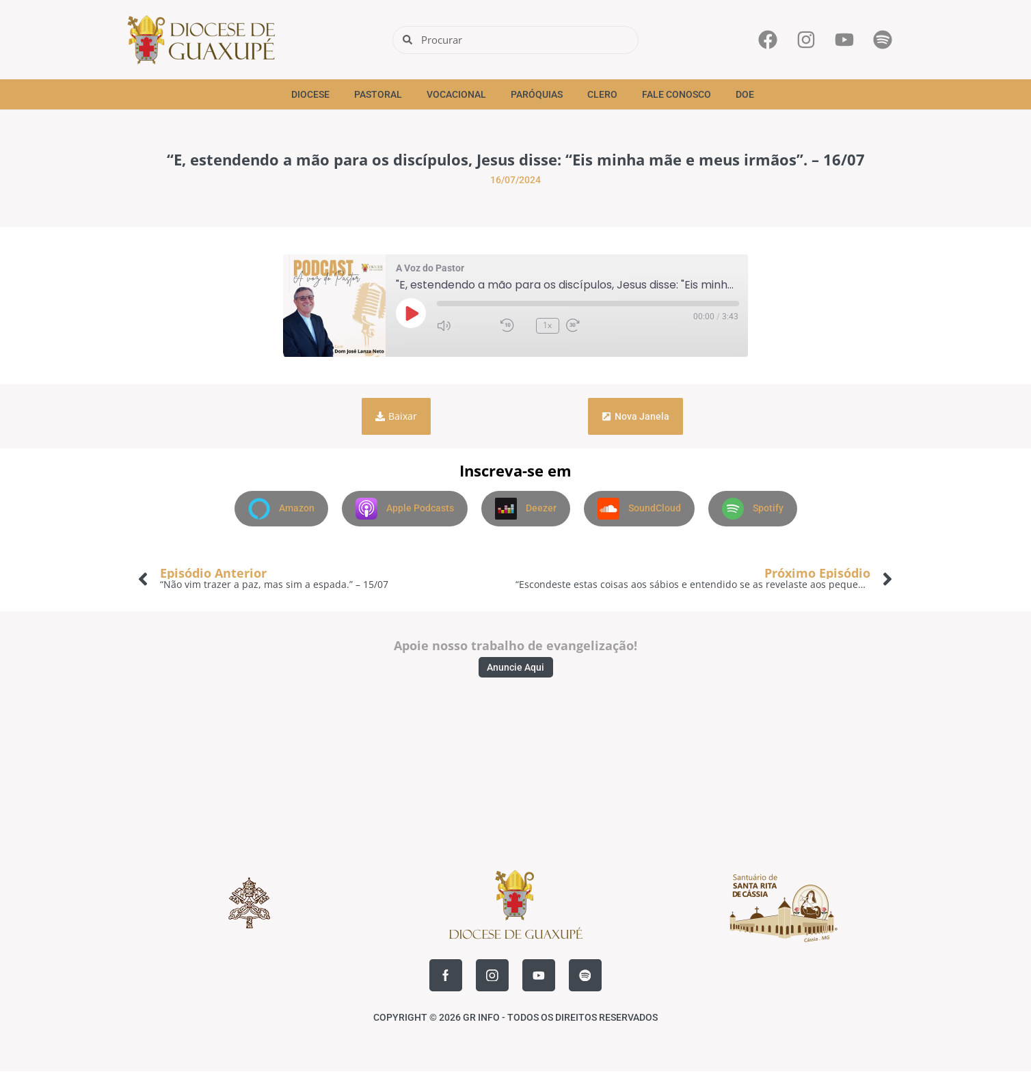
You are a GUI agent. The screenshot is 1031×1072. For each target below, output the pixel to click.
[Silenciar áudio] (465, 325)
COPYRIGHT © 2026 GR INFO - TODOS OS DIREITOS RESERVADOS (515, 1018)
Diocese (310, 94)
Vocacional (456, 94)
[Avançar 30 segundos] (593, 325)
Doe (745, 94)
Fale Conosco (676, 94)
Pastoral (378, 94)
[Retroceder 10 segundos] (514, 325)
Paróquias (537, 94)
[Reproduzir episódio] (411, 313)
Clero (602, 94)
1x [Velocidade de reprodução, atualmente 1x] (547, 325)
